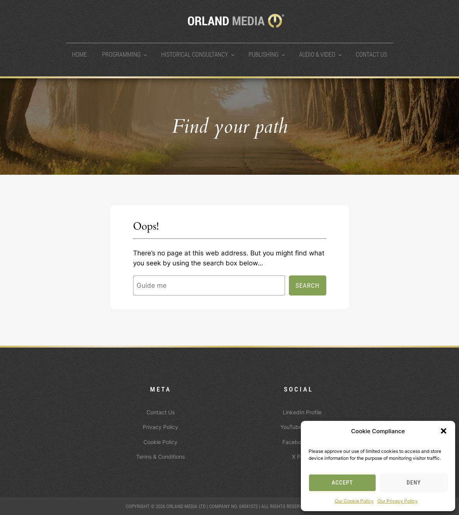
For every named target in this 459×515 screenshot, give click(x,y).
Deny (414, 482)
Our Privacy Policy (398, 501)
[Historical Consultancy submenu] (233, 54)
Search (307, 285)
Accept (342, 482)
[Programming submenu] (145, 54)
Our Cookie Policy (354, 501)
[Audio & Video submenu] (340, 54)
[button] (443, 431)
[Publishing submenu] (283, 54)
